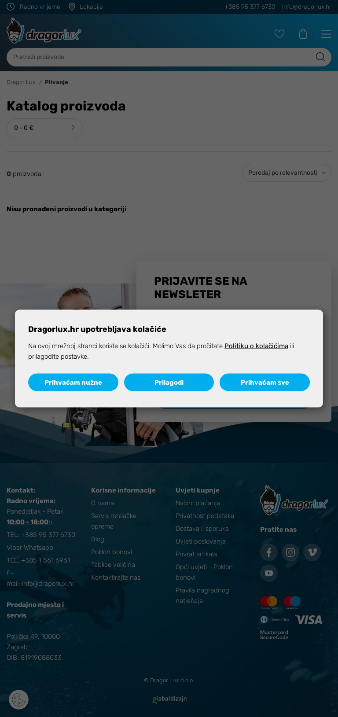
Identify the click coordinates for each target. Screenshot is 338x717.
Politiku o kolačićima (256, 346)
